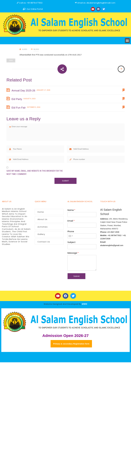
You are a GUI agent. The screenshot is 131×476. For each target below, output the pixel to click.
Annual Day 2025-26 (23, 90)
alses (23, 49)
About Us (42, 219)
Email (71, 221)
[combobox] (71, 236)
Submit (76, 276)
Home (40, 212)
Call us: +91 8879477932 (30, 2)
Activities (42, 226)
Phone (70, 231)
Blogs (36, 49)
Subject (71, 242)
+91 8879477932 (114, 235)
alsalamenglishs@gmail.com (111, 245)
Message (73, 253)
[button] (127, 40)
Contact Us (43, 241)
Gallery (41, 234)
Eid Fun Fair (19, 107)
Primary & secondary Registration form (71, 344)
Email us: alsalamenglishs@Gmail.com (96, 2)
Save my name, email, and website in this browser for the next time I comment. (34, 172)
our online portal (35, 9)
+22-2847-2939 (113, 232)
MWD (84, 304)
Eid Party (17, 99)
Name (71, 210)
